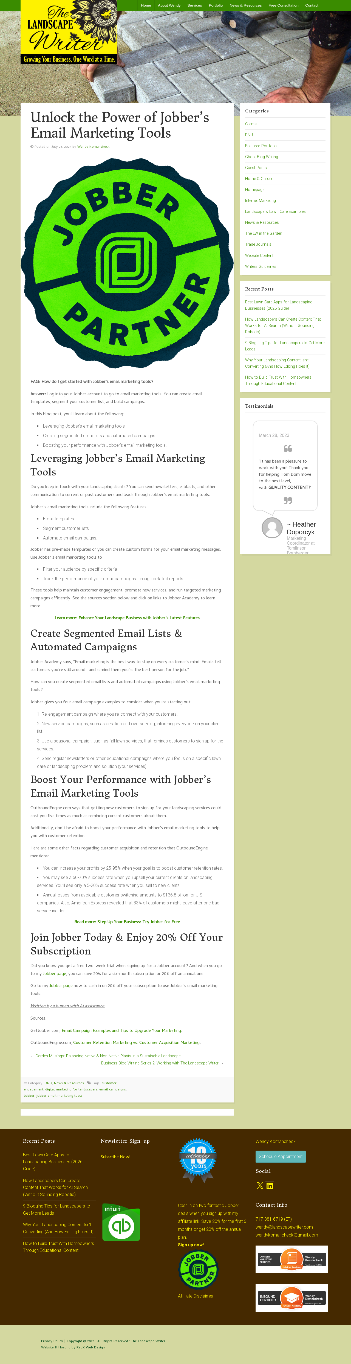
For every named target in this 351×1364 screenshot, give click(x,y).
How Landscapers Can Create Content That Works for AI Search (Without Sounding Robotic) (283, 325)
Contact (311, 5)
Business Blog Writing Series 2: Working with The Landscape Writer (160, 1063)
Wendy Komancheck (93, 147)
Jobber (29, 1096)
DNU (48, 1083)
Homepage (254, 189)
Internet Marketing (260, 200)
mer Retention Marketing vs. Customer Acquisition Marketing (142, 1043)
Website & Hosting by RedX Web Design (73, 1348)
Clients (251, 124)
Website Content (259, 255)
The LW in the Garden (263, 233)
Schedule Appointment (280, 1156)
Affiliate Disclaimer (196, 1296)
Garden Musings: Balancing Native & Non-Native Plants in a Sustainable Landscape (107, 1056)
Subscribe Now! (115, 1157)
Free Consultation (283, 5)
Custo (78, 1043)
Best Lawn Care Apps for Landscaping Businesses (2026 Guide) (53, 1161)
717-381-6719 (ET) (274, 1219)
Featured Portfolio (261, 146)
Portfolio (216, 5)
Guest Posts (256, 168)
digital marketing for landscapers (71, 1090)
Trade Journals (258, 244)
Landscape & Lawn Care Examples (275, 211)
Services (194, 5)
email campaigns (112, 1090)
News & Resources (246, 5)
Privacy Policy (52, 1341)
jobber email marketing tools (59, 1096)
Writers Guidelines (260, 266)
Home (146, 5)
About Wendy (169, 5)
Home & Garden (259, 178)
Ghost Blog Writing (261, 157)
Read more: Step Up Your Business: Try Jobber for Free (127, 922)
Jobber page (54, 974)
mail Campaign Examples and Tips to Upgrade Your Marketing (122, 1031)
